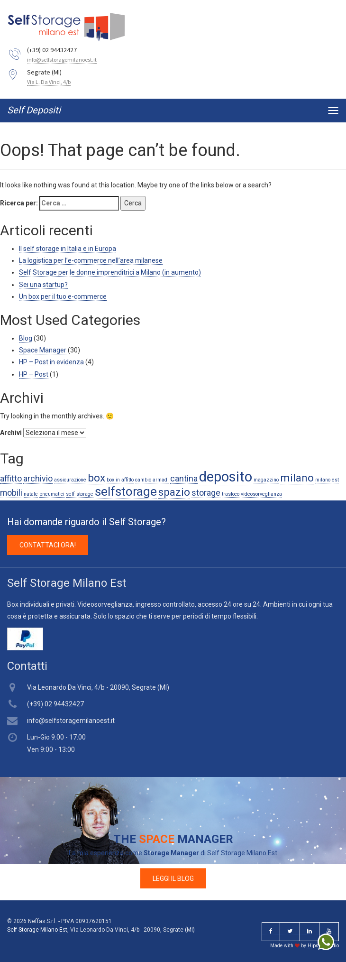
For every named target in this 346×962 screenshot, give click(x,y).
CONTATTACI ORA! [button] (47, 545)
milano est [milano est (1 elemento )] (327, 480)
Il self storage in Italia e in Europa (67, 248)
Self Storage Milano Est (37, 929)
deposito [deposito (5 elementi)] (225, 477)
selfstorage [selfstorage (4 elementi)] (126, 491)
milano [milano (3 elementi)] (297, 478)
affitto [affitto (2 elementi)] (11, 478)
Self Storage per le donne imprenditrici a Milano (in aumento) (110, 272)
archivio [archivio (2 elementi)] (38, 478)
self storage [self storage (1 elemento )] (79, 494)
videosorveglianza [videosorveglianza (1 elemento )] (261, 494)
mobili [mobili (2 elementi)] (11, 493)
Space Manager (42, 350)
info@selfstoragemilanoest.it (62, 59)
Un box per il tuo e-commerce (63, 296)
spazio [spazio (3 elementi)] (174, 492)
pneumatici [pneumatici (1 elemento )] (51, 494)
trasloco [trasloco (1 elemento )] (230, 494)
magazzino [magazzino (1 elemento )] (266, 480)
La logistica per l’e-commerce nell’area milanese (91, 260)
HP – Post (33, 374)
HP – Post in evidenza (51, 362)
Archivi (11, 432)
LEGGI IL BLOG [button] (173, 878)
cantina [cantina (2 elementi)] (184, 478)
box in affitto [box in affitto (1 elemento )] (120, 480)
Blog (25, 338)
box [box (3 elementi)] (96, 478)
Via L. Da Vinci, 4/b (49, 81)
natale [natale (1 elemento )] (31, 494)
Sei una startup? (43, 284)
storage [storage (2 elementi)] (205, 493)
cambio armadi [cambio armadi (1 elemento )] (152, 480)
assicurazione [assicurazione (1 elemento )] (70, 480)
